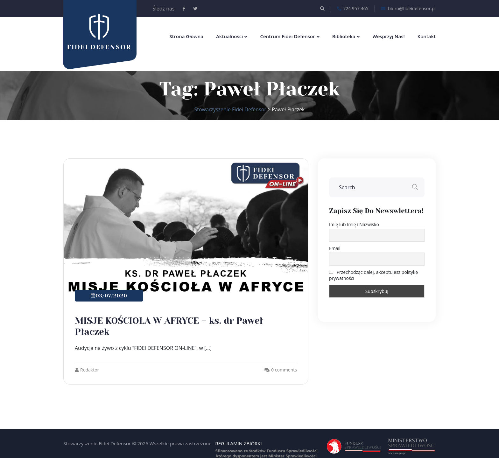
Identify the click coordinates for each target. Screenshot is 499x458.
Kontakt (427, 36)
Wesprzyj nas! (388, 36)
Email (335, 248)
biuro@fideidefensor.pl (408, 8)
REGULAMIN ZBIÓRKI (238, 443)
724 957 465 (352, 8)
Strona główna (186, 36)
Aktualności (229, 36)
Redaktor (87, 370)
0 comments (284, 370)
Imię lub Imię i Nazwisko (354, 224)
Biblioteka (343, 36)
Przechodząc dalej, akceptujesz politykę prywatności (373, 275)
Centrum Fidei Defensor (287, 36)
